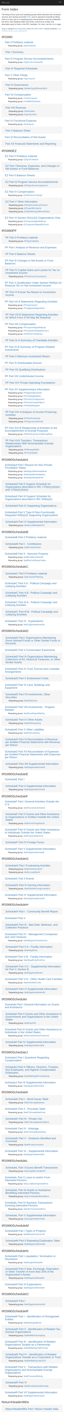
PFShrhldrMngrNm (32, 406)
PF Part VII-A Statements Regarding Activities (31, 301)
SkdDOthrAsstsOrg (32, 723)
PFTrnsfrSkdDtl (30, 453)
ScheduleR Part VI (16, 1382)
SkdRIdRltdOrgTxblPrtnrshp (36, 1348)
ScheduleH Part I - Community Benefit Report (31, 911)
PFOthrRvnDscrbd (32, 418)
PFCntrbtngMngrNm (32, 396)
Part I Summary (14, 52)
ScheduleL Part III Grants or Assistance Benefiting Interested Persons (28, 1191)
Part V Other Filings (16, 75)
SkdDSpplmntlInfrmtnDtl (34, 767)
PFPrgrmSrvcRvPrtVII (33, 422)
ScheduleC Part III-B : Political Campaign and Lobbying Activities (31, 613)
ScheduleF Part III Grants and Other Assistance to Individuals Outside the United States (32, 831)
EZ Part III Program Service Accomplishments (31, 181)
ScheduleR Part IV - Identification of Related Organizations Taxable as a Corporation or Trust (33, 1356)
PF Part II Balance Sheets (20, 254)
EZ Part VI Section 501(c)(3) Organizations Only (32, 217)
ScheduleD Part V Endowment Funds (27, 678)
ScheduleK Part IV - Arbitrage (22, 1128)
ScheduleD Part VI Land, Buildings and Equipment (27, 686)
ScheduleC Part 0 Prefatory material (26, 573)
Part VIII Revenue (15, 107)
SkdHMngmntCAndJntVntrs (35, 941)
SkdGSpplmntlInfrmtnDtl (34, 898)
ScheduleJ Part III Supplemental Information (30, 1082)
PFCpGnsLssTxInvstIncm (35, 276)
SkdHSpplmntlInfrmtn (33, 973)
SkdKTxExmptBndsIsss (34, 1103)
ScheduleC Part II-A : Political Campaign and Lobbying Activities (30, 585)
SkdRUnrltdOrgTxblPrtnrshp (36, 1386)
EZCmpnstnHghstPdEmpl (35, 221)
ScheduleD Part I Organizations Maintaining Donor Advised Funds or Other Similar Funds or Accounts (32, 640)
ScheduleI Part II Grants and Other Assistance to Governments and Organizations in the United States (33, 1016)
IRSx (29, 17)
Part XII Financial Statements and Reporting (30, 143)
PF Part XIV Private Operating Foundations (30, 382)
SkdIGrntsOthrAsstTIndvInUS (36, 1036)
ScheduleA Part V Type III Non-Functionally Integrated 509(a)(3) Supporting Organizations (31, 514)
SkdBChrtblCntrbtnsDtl (33, 557)
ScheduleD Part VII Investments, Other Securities (27, 696)
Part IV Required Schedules (21, 68)
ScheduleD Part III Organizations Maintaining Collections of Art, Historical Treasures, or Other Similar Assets (32, 659)
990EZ (36, 29)
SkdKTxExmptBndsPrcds (34, 1112)
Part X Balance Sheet (17, 130)
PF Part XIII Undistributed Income (24, 376)
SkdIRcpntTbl (30, 1023)
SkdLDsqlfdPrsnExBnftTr (35, 1171)
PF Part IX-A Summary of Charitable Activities (31, 340)
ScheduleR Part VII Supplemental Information (31, 1392)
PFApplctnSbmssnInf (33, 393)
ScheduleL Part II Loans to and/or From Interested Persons (27, 1179)
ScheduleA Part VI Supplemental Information (31, 521)
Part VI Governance (16, 84)
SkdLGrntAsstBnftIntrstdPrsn (36, 1196)
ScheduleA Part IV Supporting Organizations (31, 505)
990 (32, 29)
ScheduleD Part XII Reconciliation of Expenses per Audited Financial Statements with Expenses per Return (33, 754)
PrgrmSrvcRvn (30, 114)
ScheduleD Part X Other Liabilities (24, 729)
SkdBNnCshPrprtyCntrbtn (35, 560)
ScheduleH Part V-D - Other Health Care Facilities (33, 979)
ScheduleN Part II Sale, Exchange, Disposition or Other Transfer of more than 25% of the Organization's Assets (32, 1271)
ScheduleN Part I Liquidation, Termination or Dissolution (30, 1257)
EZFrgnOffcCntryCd (32, 208)
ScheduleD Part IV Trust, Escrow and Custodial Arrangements (32, 670)
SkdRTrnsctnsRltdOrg (33, 1376)
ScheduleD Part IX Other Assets (23, 719)
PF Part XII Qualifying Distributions (25, 369)
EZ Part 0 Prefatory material (21, 156)
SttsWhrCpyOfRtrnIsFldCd (35, 88)
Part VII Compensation (18, 94)
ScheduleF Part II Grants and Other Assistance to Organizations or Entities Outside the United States (32, 817)
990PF (41, 29)
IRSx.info (6, 3)
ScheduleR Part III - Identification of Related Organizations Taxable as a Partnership (30, 1343)
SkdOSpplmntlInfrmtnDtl (34, 1304)
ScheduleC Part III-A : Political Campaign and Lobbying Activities (31, 603)
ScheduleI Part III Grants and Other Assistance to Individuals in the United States (33, 1031)
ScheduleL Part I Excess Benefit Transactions (31, 1167)
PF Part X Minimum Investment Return (27, 356)
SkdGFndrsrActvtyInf (33, 869)
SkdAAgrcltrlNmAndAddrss (35, 471)
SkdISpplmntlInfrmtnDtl (34, 1045)
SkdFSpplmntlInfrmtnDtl (34, 852)
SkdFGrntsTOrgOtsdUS (34, 823)
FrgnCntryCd (29, 79)
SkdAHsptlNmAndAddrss (34, 474)
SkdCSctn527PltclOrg (33, 577)
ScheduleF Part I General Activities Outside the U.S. (32, 803)
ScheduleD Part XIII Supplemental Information (32, 763)
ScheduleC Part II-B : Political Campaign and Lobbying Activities (31, 594)
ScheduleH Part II (15, 918)
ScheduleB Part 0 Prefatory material (25, 537)
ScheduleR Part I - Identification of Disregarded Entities (32, 1318)
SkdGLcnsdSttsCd (32, 872)
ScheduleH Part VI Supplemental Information (31, 988)
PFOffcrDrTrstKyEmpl (33, 334)
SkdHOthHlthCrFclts (32, 983)
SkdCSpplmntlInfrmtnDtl (34, 625)
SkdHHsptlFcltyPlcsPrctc (34, 960)
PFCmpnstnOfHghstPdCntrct (36, 331)
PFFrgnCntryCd (30, 305)
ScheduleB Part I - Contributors (23, 543)
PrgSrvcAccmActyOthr (33, 62)
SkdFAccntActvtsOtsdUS (34, 808)
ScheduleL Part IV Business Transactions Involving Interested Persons (28, 1204)
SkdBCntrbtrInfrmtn (32, 547)
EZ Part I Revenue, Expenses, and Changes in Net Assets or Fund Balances (32, 167)
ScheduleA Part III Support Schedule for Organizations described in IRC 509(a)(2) (28, 497)
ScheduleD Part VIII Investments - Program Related (30, 708)
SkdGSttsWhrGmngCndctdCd (37, 889)
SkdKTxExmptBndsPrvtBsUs (36, 1122)
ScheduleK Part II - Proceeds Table (25, 1108)
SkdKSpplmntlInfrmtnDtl (34, 1154)
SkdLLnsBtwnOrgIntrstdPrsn (36, 1184)
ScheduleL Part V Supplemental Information (30, 1215)
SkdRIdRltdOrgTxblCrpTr (35, 1361)
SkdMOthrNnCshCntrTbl (34, 1234)
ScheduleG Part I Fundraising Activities (27, 865)
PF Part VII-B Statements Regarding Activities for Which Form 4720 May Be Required (31, 316)
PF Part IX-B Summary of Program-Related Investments (30, 348)
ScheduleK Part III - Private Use (23, 1118)
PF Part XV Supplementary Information (27, 389)
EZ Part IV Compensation (19, 191)
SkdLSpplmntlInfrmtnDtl (34, 1219)
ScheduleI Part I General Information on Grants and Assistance (32, 1006)
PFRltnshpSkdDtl (31, 450)
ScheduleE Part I (14, 779)
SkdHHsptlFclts (30, 950)
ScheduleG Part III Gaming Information (27, 885)
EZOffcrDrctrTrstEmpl (33, 195)
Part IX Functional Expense (20, 120)
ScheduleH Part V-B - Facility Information (28, 956)
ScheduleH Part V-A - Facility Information (29, 946)
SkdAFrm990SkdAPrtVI (34, 525)
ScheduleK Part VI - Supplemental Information (31, 1151)
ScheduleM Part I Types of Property (25, 1230)
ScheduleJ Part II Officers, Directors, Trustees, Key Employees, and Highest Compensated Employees (32, 1070)
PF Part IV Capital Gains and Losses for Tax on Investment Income (32, 271)
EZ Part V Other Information (21, 201)
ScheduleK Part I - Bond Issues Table (26, 1099)
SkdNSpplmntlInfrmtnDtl (34, 1288)
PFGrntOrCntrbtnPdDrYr (34, 402)
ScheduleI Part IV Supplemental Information (30, 1042)
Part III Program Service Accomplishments (29, 58)
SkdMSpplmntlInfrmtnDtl (34, 1244)
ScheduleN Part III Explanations (23, 1284)
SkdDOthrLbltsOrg (32, 733)
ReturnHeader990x (19, 29)
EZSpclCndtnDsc (31, 160)
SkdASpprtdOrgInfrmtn (33, 478)
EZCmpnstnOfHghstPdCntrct (36, 224)
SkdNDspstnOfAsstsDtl (34, 1278)
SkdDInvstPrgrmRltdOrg (34, 713)
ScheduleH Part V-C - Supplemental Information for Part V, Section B (33, 968)
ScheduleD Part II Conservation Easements (30, 650)
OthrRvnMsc (29, 111)
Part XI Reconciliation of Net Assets (25, 137)
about (54, 24)
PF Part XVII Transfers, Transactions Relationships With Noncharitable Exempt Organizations (29, 443)
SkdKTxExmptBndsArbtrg (35, 1132)
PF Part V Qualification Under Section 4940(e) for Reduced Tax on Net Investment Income (33, 284)
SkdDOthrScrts (30, 701)
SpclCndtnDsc (30, 46)
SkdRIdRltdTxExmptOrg (34, 1335)
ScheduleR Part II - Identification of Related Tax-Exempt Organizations (33, 1330)
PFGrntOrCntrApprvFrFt (34, 399)
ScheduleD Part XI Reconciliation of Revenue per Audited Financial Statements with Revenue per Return (32, 742)
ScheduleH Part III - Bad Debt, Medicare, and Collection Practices (31, 926)
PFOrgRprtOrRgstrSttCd (34, 308)
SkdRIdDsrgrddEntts (32, 1323)
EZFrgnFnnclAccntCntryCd (35, 205)
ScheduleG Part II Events (19, 878)
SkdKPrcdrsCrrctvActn (34, 1145)
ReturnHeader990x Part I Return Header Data (31, 1408)
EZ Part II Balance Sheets (20, 175)
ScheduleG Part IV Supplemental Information (31, 894)
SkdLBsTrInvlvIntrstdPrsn (34, 1209)
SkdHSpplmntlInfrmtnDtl (34, 992)
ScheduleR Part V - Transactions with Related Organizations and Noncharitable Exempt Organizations (31, 1370)
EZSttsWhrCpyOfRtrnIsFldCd (36, 211)
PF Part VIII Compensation (20, 324)
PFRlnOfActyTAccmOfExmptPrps (38, 434)
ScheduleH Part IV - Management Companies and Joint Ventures (31, 935)
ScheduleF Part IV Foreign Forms (24, 842)
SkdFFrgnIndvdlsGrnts (33, 836)
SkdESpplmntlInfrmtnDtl (34, 789)
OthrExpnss (29, 124)
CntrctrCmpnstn (30, 98)
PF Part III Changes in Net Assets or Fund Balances (29, 262)
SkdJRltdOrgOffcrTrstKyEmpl (36, 1076)
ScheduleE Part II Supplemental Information (30, 786)
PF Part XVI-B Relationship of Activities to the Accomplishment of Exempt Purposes (31, 429)
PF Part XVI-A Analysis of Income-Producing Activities (31, 413)
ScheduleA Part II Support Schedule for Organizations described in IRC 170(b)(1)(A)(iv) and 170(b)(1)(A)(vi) (32, 487)
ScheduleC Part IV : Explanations (24, 621)
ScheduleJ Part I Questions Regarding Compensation (27, 1059)
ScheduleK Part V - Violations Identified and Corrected (30, 1140)
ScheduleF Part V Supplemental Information (30, 848)
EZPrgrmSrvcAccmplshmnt (36, 185)
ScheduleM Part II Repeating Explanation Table (32, 1240)
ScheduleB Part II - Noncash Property (26, 553)
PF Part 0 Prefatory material (21, 237)
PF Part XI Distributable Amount (23, 362)
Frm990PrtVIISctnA (32, 101)
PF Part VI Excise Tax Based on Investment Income (30, 293)
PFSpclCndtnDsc (31, 241)
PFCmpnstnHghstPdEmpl (35, 327)
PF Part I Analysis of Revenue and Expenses (31, 247)
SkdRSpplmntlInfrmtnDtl (34, 1396)
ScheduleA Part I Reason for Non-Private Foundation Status (28, 466)
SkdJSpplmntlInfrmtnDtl (34, 1086)
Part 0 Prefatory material (19, 42)
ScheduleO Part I (15, 1300)
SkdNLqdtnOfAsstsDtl (33, 1262)
